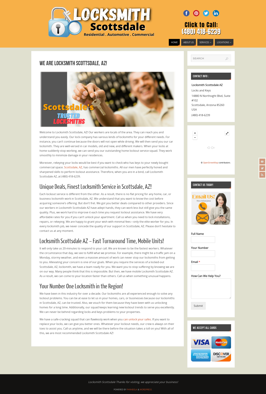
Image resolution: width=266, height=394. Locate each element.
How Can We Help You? (206, 276)
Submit (198, 306)
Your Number (199, 248)
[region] (108, 99)
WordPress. (146, 389)
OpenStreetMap (210, 162)
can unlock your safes (137, 319)
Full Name (197, 234)
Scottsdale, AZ (73, 167)
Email (195, 262)
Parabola (132, 389)
